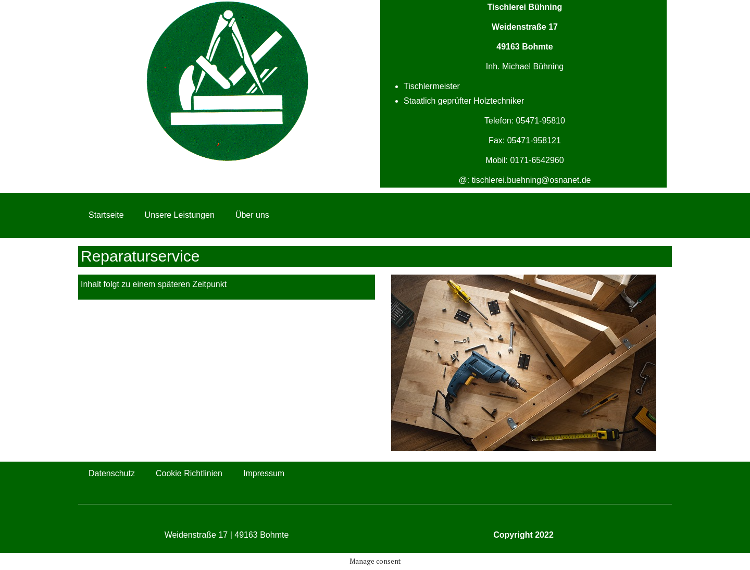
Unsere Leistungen (180, 214)
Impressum (263, 473)
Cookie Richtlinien (189, 473)
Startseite (106, 214)
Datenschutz (112, 473)
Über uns (252, 214)
